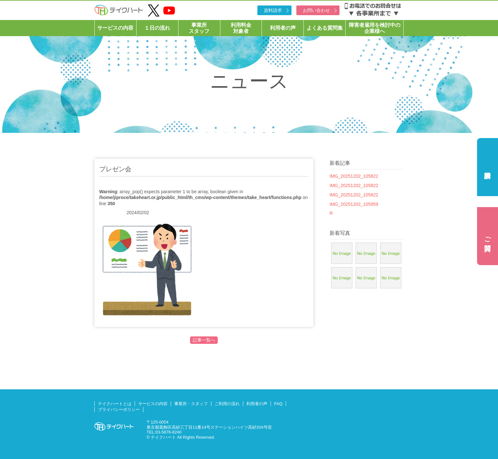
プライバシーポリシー (119, 409)
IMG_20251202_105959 (354, 204)
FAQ (278, 403)
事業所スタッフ (199, 28)
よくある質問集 (325, 28)
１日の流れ (157, 28)
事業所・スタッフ (191, 403)
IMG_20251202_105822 (354, 176)
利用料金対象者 (241, 28)
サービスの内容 (115, 28)
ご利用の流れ (227, 403)
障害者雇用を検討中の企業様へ (374, 28)
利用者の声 (283, 28)
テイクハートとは (114, 403)
